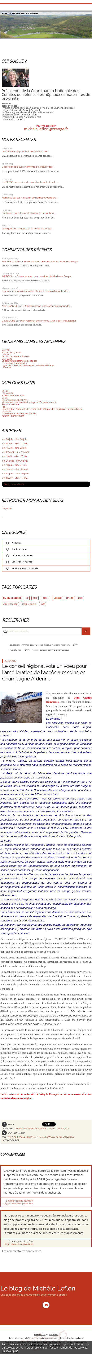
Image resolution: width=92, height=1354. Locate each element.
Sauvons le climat (11, 404)
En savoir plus (10, 1351)
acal (35, 598)
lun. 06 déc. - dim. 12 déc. (15, 478)
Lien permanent (13, 1133)
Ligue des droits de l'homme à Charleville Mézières (28, 365)
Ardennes (16, 542)
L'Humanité (8, 393)
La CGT (5, 397)
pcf (27, 598)
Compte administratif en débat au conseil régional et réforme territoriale (40, 644)
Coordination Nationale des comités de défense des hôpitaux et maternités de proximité (42, 410)
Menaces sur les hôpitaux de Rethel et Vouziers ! (29, 197)
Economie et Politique (13, 395)
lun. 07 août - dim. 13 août (15, 452)
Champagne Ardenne (22, 555)
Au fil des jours (19, 549)
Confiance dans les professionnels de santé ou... (29, 213)
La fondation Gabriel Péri (14, 399)
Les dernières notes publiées (46, 1337)
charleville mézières (12, 598)
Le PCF (5, 390)
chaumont (68, 1137)
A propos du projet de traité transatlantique (50, 649)
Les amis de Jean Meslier (14, 363)
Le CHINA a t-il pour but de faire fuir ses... (25, 151)
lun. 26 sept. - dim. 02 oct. (15, 460)
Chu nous (7, 367)
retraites (69, 598)
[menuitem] (43, 644)
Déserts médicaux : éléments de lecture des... (28, 166)
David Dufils (8, 320)
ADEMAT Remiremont (13, 415)
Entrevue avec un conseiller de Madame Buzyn (51, 261)
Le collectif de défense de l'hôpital (19, 360)
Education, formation (22, 561)
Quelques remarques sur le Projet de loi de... (27, 228)
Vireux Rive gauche (11, 352)
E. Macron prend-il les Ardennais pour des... (47, 305)
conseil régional (26, 1137)
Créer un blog (39, 1334)
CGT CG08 (7, 358)
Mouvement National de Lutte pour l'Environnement (29, 402)
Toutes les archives (14, 484)
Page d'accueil (15, 649)
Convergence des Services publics (19, 413)
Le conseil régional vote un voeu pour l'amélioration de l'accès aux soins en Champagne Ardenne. (44, 672)
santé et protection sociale (25, 568)
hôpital (45, 598)
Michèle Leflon (10, 261)
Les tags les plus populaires (71, 1337)
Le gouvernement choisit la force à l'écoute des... (42, 291)
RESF (4, 406)
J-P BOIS (7, 276)
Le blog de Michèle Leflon (37, 1288)
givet (42, 604)
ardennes (57, 598)
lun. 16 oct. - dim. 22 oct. (14, 448)
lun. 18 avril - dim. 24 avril (15, 469)
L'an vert (6, 354)
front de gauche (29, 604)
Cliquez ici (7, 508)
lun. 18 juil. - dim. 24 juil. (14, 465)
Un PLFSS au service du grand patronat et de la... (30, 182)
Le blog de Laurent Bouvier (16, 356)
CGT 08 (5, 349)
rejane (5, 291)
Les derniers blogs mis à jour (21, 1337)
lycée (80, 598)
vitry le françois (10, 604)
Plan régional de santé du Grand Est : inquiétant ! (48, 320)
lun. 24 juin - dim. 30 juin (14, 439)
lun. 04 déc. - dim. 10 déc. (15, 443)
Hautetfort (53, 1334)
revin (59, 1137)
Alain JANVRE (10, 305)
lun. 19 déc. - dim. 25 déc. (15, 456)
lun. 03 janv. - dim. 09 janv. (15, 473)
